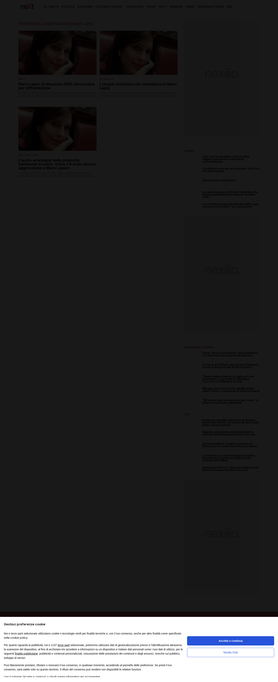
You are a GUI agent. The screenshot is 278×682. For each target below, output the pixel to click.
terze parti (64, 645)
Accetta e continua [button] (230, 640)
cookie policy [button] (19, 637)
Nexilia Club (230, 652)
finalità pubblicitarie (26, 653)
